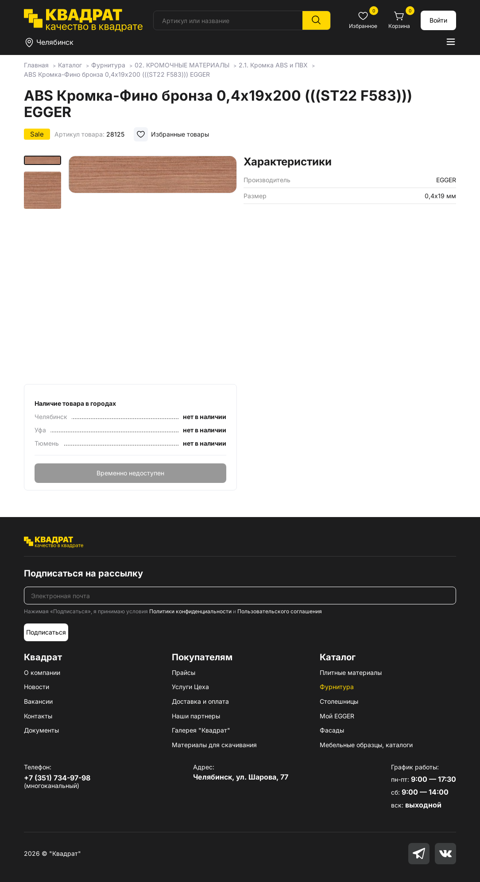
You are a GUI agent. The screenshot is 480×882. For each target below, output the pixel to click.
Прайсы (183, 672)
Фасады (332, 730)
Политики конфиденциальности (190, 611)
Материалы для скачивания (214, 745)
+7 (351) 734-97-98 (57, 778)
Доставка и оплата (200, 701)
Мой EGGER (337, 716)
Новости (36, 686)
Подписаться (46, 632)
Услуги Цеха (190, 686)
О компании (42, 672)
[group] (152, 267)
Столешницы (339, 701)
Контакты (38, 716)
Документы (41, 730)
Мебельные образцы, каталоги (366, 745)
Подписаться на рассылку (83, 573)
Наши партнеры (196, 716)
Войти (438, 20)
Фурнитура (337, 686)
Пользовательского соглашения (279, 611)
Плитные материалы (351, 672)
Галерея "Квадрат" (201, 730)
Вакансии (38, 701)
